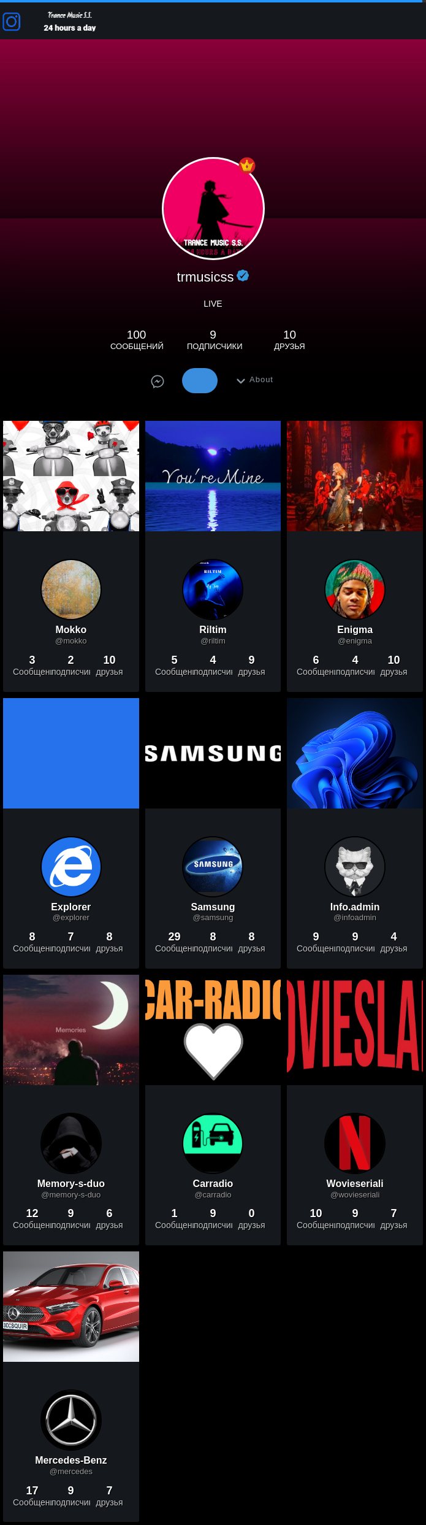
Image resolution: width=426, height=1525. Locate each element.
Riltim (212, 630)
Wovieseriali (355, 1184)
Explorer (71, 908)
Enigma (355, 630)
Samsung (213, 908)
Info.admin (355, 908)
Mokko (70, 630)
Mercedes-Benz (71, 1461)
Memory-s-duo (71, 1184)
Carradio (213, 1184)
